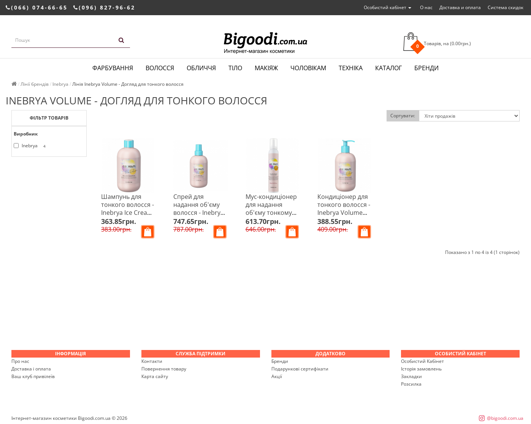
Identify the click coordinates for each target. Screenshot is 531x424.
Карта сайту (154, 376)
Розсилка (411, 384)
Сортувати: (402, 115)
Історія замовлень (421, 369)
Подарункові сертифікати (299, 369)
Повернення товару (163, 369)
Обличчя (201, 68)
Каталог (388, 68)
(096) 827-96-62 (104, 7)
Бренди (426, 68)
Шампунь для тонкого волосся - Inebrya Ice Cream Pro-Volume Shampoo (127, 212)
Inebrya (31, 145)
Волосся (160, 68)
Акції (276, 376)
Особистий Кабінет (422, 361)
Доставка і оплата (31, 369)
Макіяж (266, 68)
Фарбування (112, 68)
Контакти (151, 361)
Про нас (20, 361)
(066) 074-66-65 (37, 7)
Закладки (411, 376)
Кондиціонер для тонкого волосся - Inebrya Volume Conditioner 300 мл (343, 212)
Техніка (351, 68)
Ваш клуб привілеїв (33, 376)
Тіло (235, 68)
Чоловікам (308, 68)
